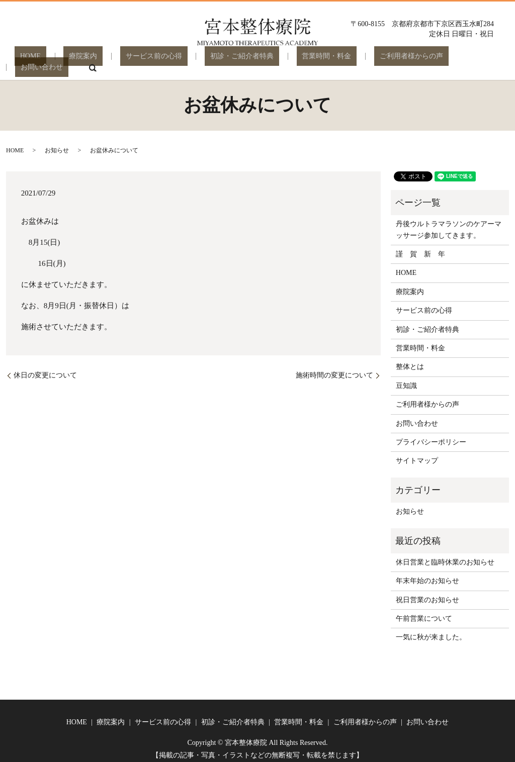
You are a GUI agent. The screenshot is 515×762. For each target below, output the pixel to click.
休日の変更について (45, 368)
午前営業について (424, 611)
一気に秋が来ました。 (431, 630)
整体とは (410, 359)
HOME (38, 60)
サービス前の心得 (139, 60)
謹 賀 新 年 (420, 247)
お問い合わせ (434, 60)
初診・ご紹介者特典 (216, 60)
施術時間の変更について (334, 368)
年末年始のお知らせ (427, 574)
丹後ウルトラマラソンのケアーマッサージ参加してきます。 (448, 222)
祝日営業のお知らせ (427, 593)
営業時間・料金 (290, 60)
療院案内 (80, 60)
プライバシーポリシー (431, 435)
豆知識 (406, 379)
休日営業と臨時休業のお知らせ (445, 555)
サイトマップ (417, 453)
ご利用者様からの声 (364, 60)
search (479, 60)
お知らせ (57, 143)
